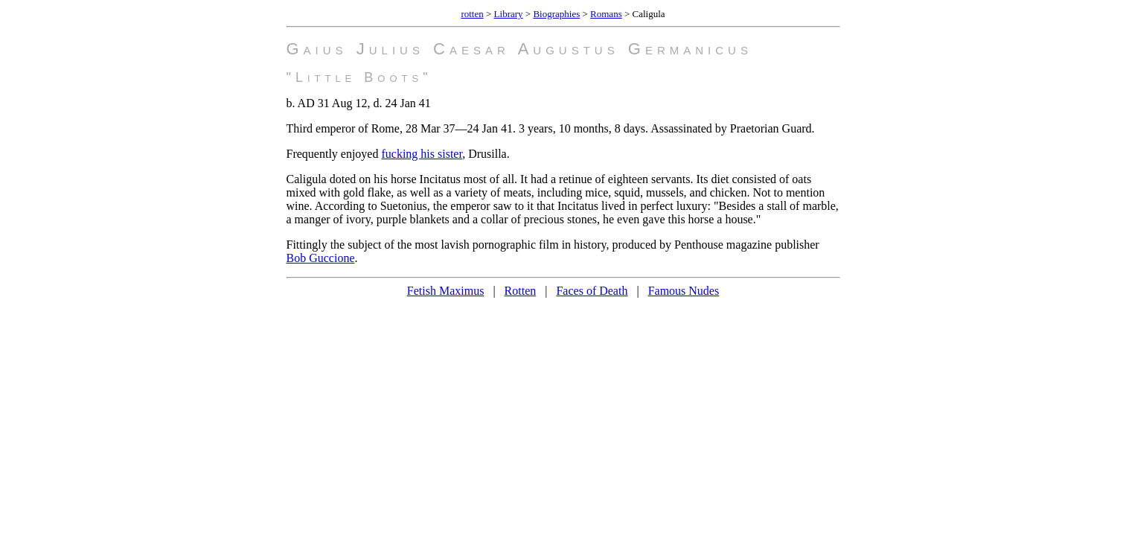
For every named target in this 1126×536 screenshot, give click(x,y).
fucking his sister (421, 153)
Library (508, 13)
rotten (472, 13)
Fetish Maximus (445, 290)
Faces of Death (591, 290)
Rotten (521, 290)
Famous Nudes (684, 290)
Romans (606, 13)
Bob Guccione (321, 258)
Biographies (556, 13)
